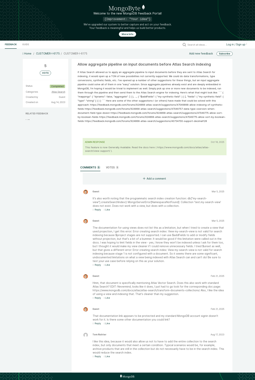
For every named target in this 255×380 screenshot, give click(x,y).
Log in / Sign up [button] (236, 44)
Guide (25, 44)
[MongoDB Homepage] (127, 376)
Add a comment (154, 178)
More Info (127, 34)
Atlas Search (58, 91)
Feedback (11, 44)
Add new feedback (201, 53)
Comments (90, 167)
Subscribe (224, 53)
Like (107, 209)
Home (27, 53)
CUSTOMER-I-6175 (48, 53)
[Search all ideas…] (204, 44)
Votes (112, 167)
